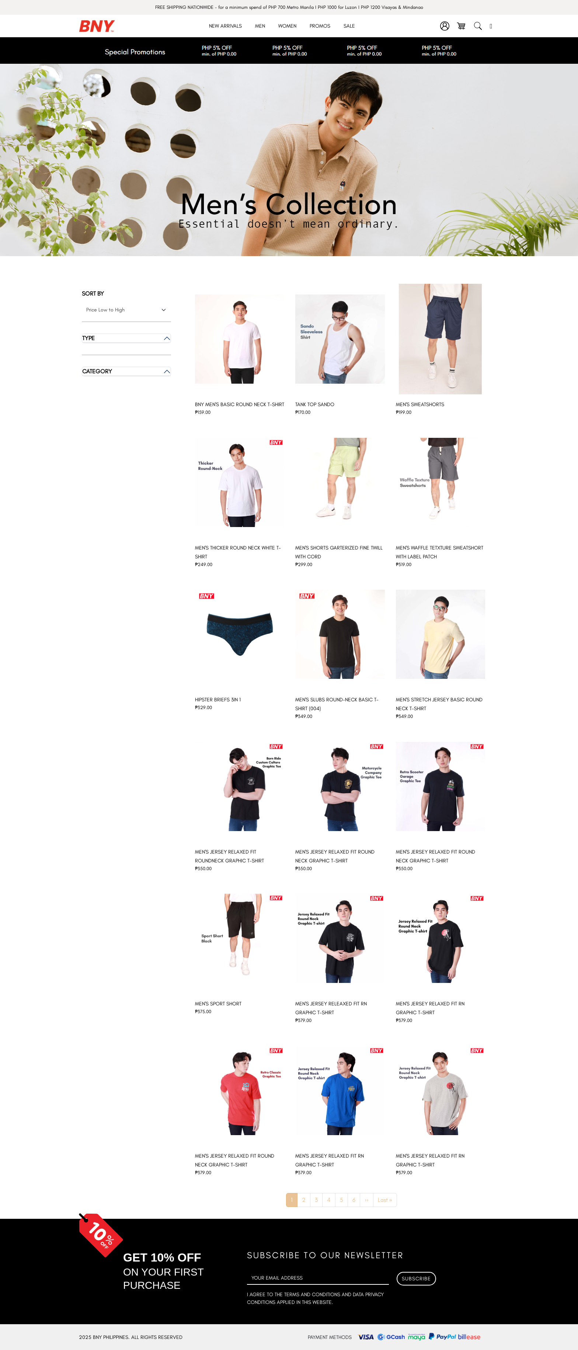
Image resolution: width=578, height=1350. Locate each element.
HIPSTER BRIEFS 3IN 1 (218, 700)
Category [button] (97, 371)
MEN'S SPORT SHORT (218, 1004)
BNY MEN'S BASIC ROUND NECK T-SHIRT (239, 404)
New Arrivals (225, 26)
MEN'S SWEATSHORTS (420, 404)
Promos (320, 26)
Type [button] (88, 338)
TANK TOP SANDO (314, 404)
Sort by (93, 293)
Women (287, 26)
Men (260, 26)
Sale (349, 26)
